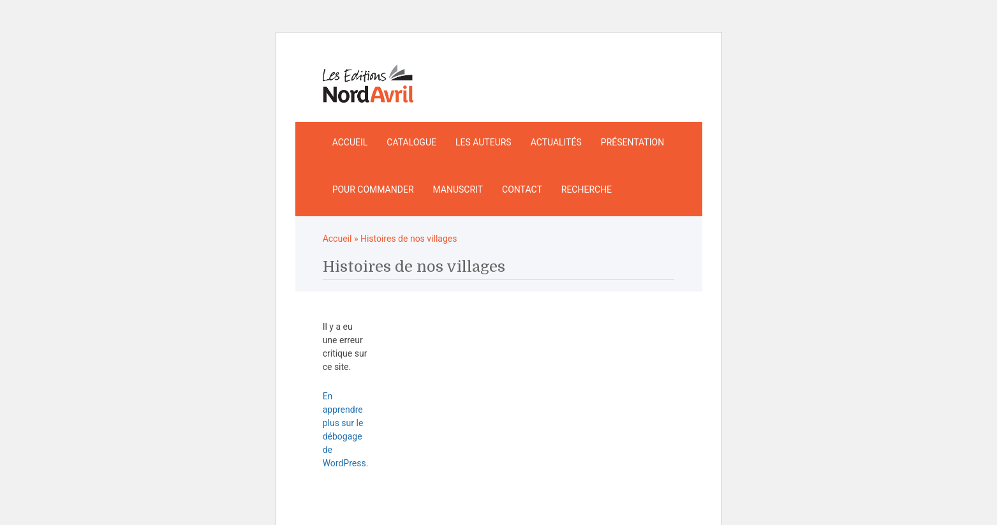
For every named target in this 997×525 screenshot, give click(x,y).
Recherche (586, 189)
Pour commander (373, 189)
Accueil (350, 142)
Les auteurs (483, 142)
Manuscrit (458, 189)
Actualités (556, 142)
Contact (522, 189)
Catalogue (411, 142)
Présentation (632, 142)
